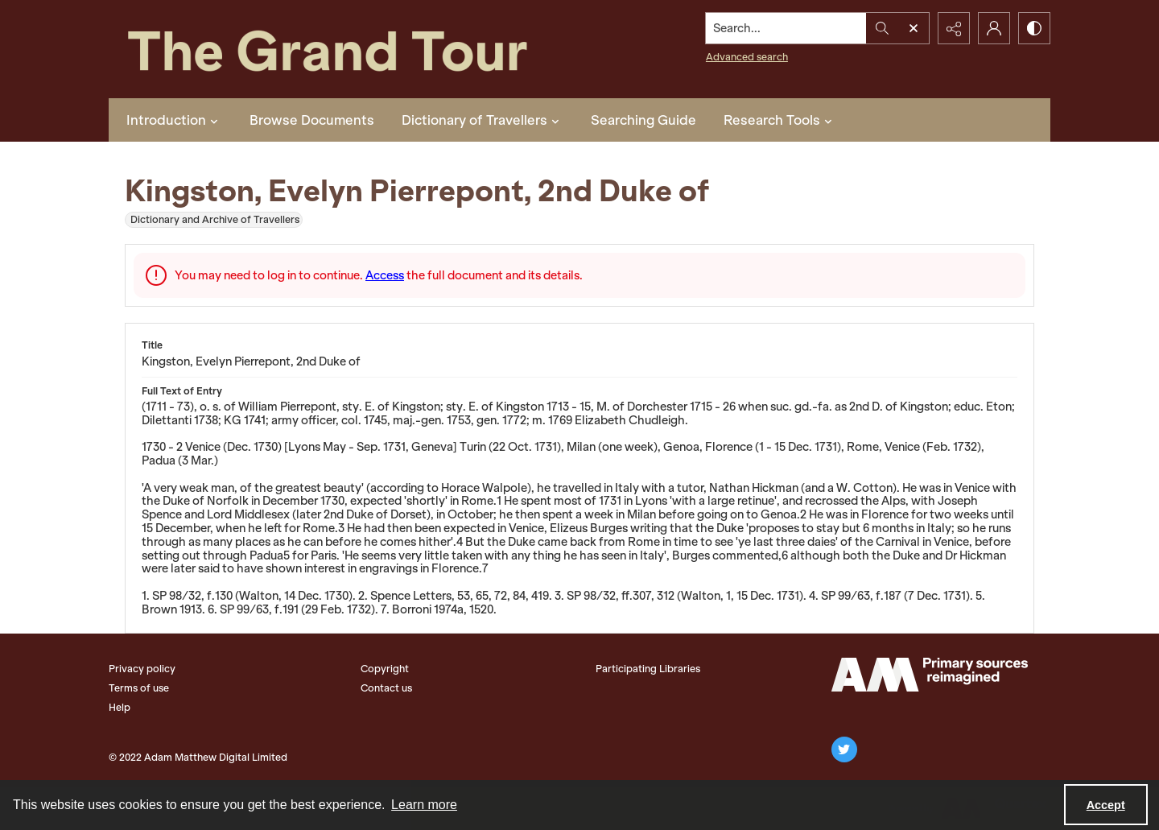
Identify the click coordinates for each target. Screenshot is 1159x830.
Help (119, 707)
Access (384, 275)
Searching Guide (643, 120)
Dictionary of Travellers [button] (482, 120)
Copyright (385, 669)
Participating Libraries (648, 669)
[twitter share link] (844, 749)
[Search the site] (786, 28)
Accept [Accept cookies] (1106, 805)
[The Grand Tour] (364, 49)
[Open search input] (913, 28)
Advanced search (747, 57)
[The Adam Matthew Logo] (929, 675)
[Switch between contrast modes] (1034, 28)
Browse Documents (312, 120)
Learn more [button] (424, 804)
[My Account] (994, 28)
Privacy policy (142, 669)
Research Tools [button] (780, 120)
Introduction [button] (174, 120)
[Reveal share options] (953, 28)
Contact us (386, 688)
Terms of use (139, 688)
